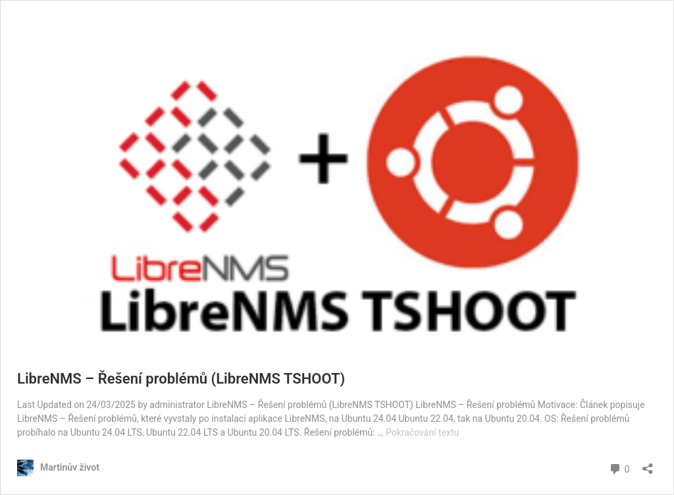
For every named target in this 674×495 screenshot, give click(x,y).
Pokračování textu (422, 432)
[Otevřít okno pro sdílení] (647, 464)
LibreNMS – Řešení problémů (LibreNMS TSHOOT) (181, 378)
